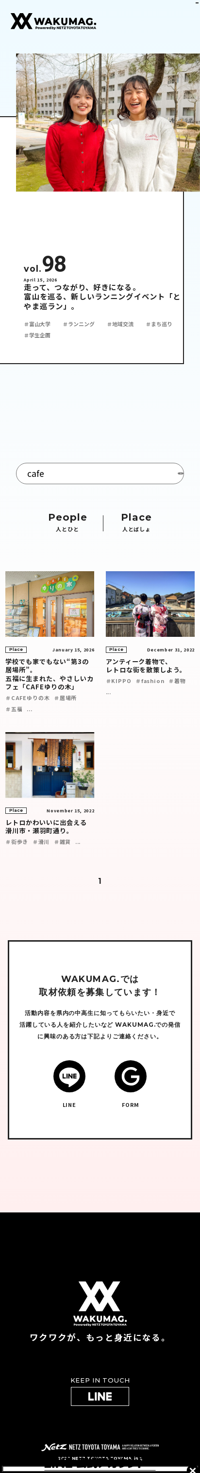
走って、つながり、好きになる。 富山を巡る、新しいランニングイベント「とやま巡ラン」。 (102, 296)
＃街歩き (16, 841)
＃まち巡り (159, 324)
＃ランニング (79, 324)
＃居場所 (65, 697)
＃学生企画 (37, 335)
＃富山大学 (37, 324)
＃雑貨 (62, 841)
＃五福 (13, 709)
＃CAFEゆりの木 (27, 697)
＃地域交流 (120, 324)
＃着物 (176, 680)
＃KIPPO (119, 680)
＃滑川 (41, 841)
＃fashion (150, 680)
